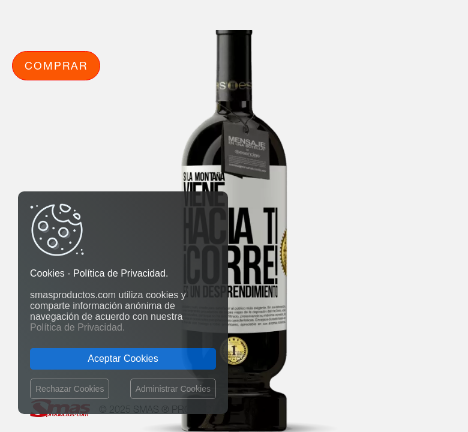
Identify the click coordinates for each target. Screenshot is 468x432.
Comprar (56, 65)
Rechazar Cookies (69, 389)
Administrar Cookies (173, 389)
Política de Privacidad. (77, 327)
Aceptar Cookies (123, 358)
